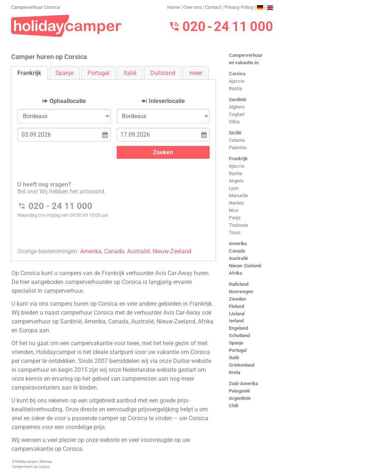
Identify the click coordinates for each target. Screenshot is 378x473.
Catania (237, 140)
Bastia (235, 88)
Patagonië (239, 391)
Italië (234, 357)
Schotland (239, 335)
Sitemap (45, 461)
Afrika (235, 273)
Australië (238, 258)
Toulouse (238, 225)
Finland (236, 306)
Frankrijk (238, 158)
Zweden (237, 299)
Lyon (233, 188)
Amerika (238, 243)
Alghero (237, 107)
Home (173, 7)
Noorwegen (241, 291)
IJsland (236, 313)
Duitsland (238, 284)
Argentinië (240, 398)
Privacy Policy (238, 7)
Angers (236, 181)
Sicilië (235, 133)
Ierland (236, 320)
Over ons (192, 7)
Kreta (234, 372)
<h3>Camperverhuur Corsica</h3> (113, 164)
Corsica (237, 73)
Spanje (236, 343)
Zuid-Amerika (243, 383)
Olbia (234, 121)
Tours (235, 232)
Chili (233, 405)
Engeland (238, 328)
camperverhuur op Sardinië (46, 321)
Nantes (236, 203)
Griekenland (241, 365)
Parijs (235, 217)
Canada (237, 251)
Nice (233, 210)
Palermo (237, 147)
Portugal (238, 350)
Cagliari (236, 114)
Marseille (238, 195)
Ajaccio (236, 81)
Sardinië (237, 99)
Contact (213, 7)
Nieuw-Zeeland (245, 265)
